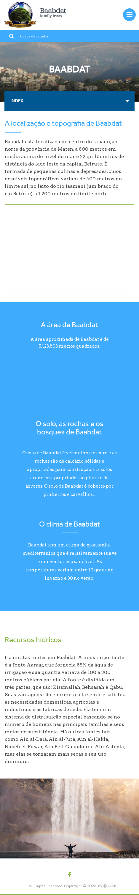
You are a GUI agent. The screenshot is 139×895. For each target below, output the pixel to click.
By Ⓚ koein (107, 886)
